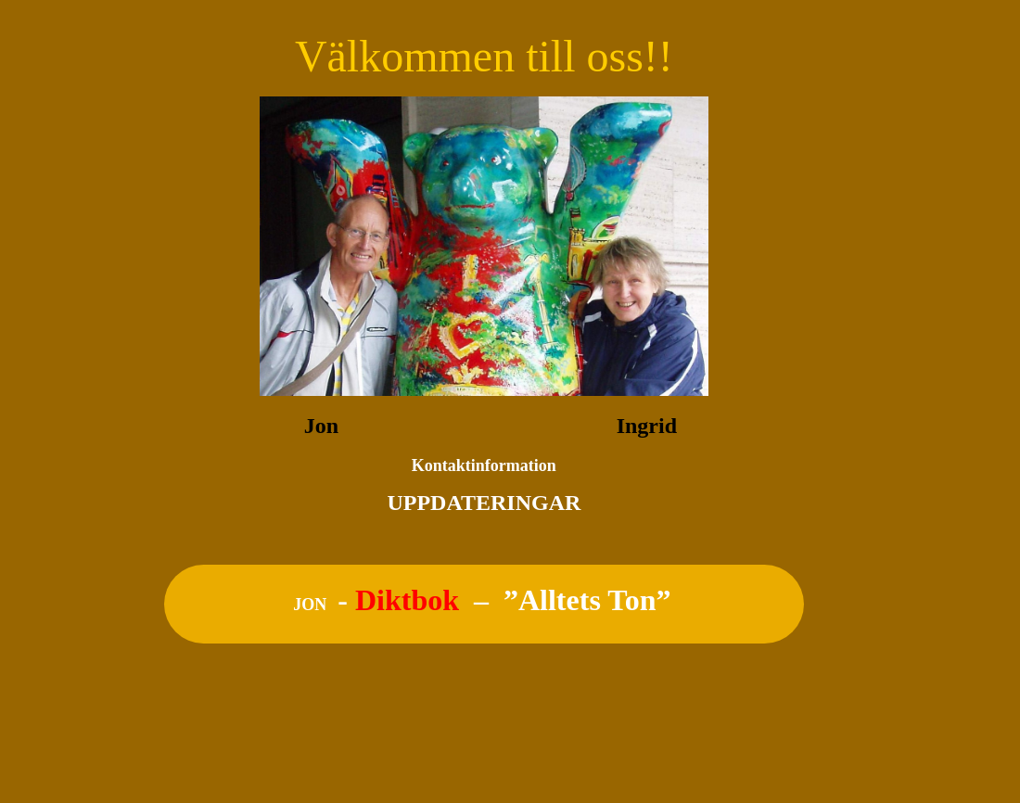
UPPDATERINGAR (483, 503)
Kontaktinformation (484, 465)
